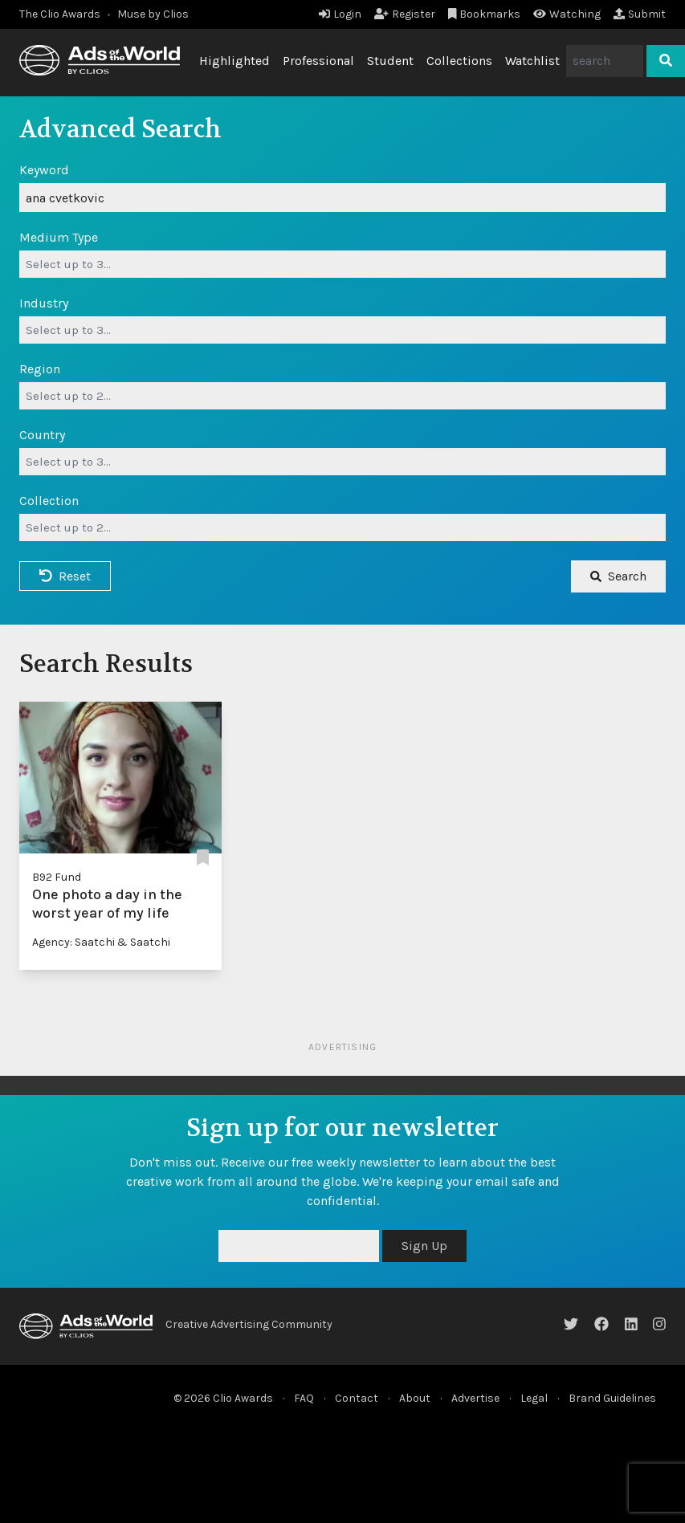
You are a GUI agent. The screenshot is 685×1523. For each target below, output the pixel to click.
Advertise (475, 1398)
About (414, 1398)
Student (390, 60)
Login (340, 14)
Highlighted (234, 60)
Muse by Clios (153, 14)
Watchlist (532, 60)
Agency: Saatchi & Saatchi (101, 942)
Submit (640, 14)
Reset (65, 576)
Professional (318, 60)
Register (404, 14)
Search (618, 576)
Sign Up (424, 1245)
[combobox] (342, 264)
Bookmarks (484, 14)
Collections (459, 60)
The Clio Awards (59, 14)
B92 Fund (56, 877)
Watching (567, 14)
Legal (534, 1398)
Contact (356, 1398)
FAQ (304, 1398)
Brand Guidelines (612, 1398)
